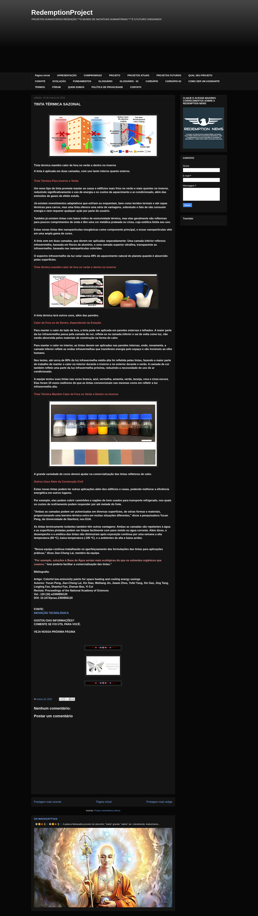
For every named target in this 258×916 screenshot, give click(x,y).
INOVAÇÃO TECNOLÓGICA (51, 613)
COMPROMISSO (93, 75)
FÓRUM (56, 87)
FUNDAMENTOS (82, 81)
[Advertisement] (129, 47)
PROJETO (114, 75)
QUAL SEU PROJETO (200, 75)
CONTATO (135, 87)
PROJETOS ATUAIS (138, 75)
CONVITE (40, 81)
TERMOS (40, 87)
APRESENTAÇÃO (67, 75)
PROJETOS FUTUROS (169, 75)
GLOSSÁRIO (105, 81)
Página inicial (42, 75)
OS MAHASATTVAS (46, 818)
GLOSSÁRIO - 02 (129, 81)
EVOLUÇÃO (59, 81)
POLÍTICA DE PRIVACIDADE (107, 87)
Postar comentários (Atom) (107, 810)
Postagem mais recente (47, 801)
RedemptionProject (62, 12)
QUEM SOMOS (76, 87)
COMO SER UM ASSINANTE (203, 81)
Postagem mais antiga (159, 801)
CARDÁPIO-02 (173, 81)
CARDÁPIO (152, 81)
